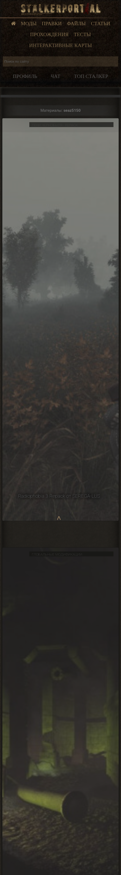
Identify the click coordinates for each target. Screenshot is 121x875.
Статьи (100, 23)
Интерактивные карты (60, 45)
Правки (52, 23)
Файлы (76, 23)
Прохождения (49, 34)
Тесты (82, 34)
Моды (29, 23)
